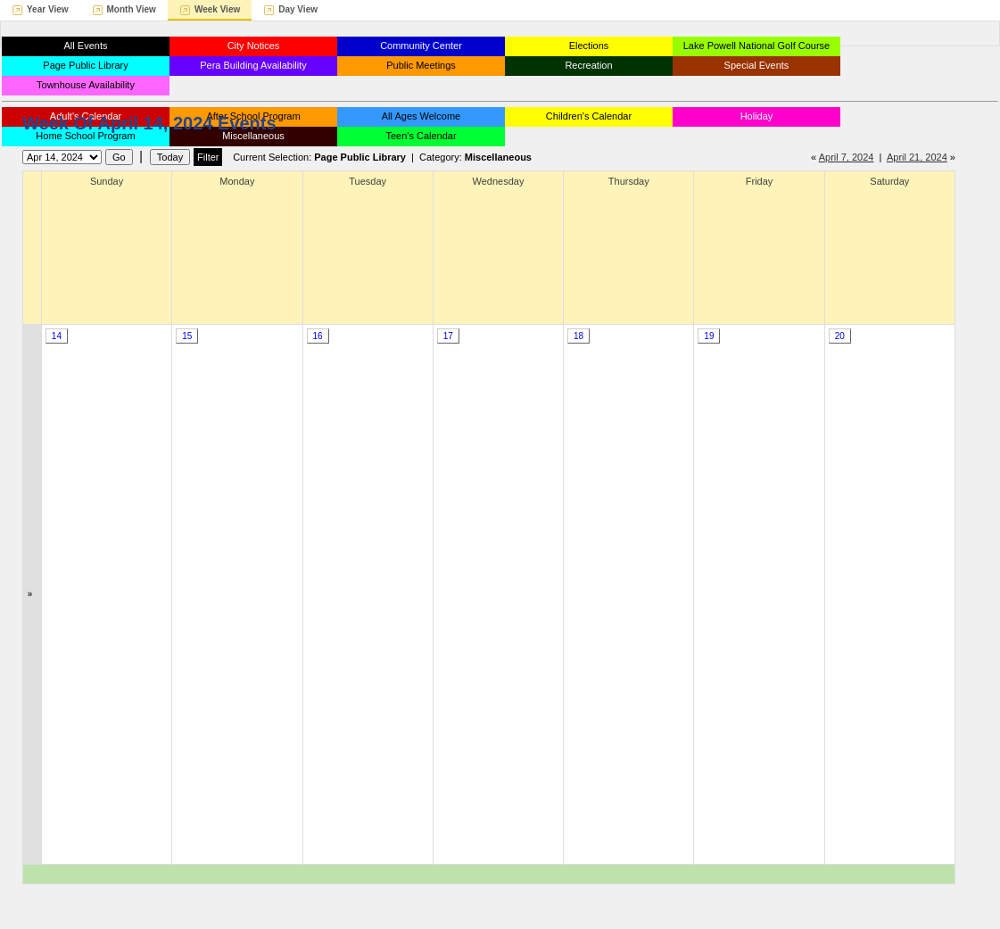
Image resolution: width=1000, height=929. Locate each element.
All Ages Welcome (421, 116)
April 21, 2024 (917, 157)
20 (840, 336)
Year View (48, 9)
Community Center (421, 45)
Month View (131, 9)
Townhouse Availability (86, 84)
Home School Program (85, 135)
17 (448, 336)
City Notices (253, 45)
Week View (217, 9)
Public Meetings (421, 65)
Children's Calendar (589, 116)
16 (317, 336)
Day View (298, 9)
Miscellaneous (253, 135)
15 (187, 336)
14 (57, 336)
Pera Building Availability (253, 65)
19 (709, 336)
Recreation (588, 65)
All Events (86, 45)
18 (578, 336)
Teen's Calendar (420, 135)
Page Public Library (85, 65)
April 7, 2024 (846, 157)
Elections (589, 45)
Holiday (756, 116)
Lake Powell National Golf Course (756, 45)
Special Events (756, 65)
